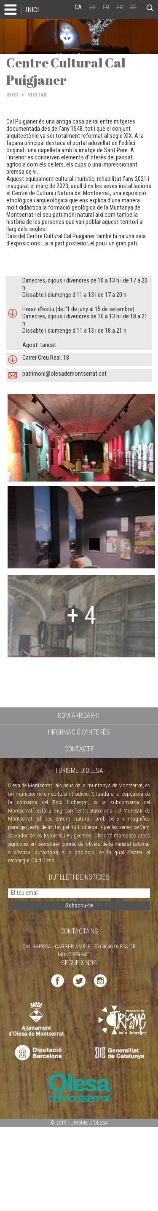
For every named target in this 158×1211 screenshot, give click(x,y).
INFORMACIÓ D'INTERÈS (79, 732)
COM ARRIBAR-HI (79, 715)
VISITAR (37, 94)
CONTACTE (79, 749)
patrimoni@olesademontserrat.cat (64, 373)
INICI (32, 9)
